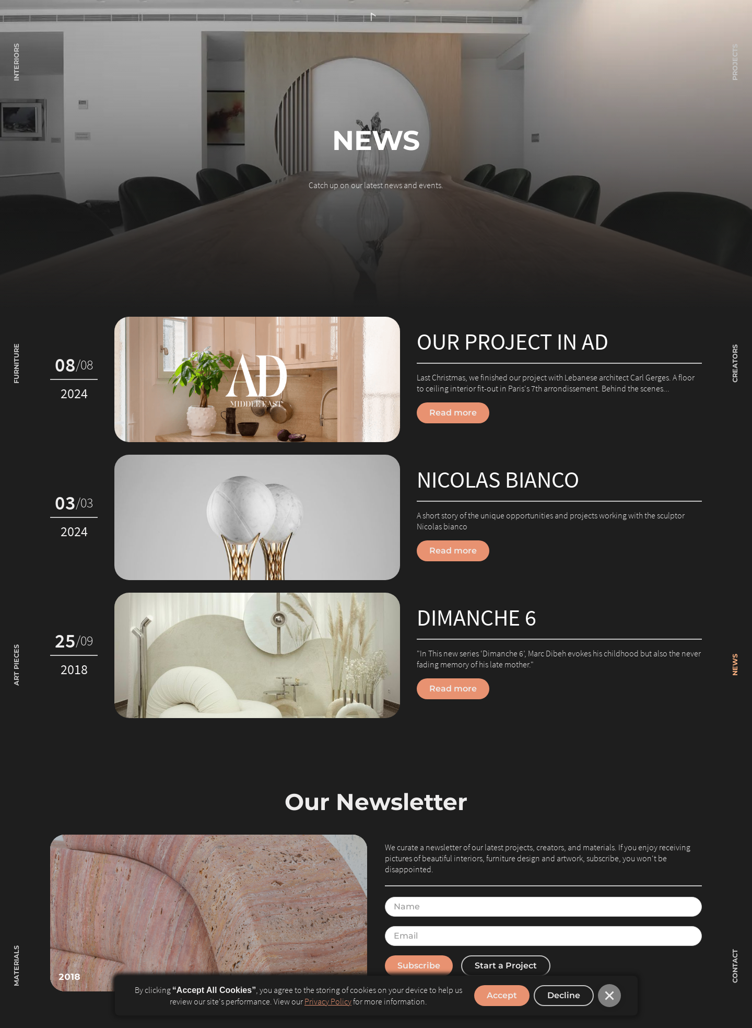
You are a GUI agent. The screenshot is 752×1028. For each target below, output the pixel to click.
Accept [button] (502, 995)
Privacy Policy (327, 1001)
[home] (376, 17)
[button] (609, 995)
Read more (453, 413)
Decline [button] (563, 995)
